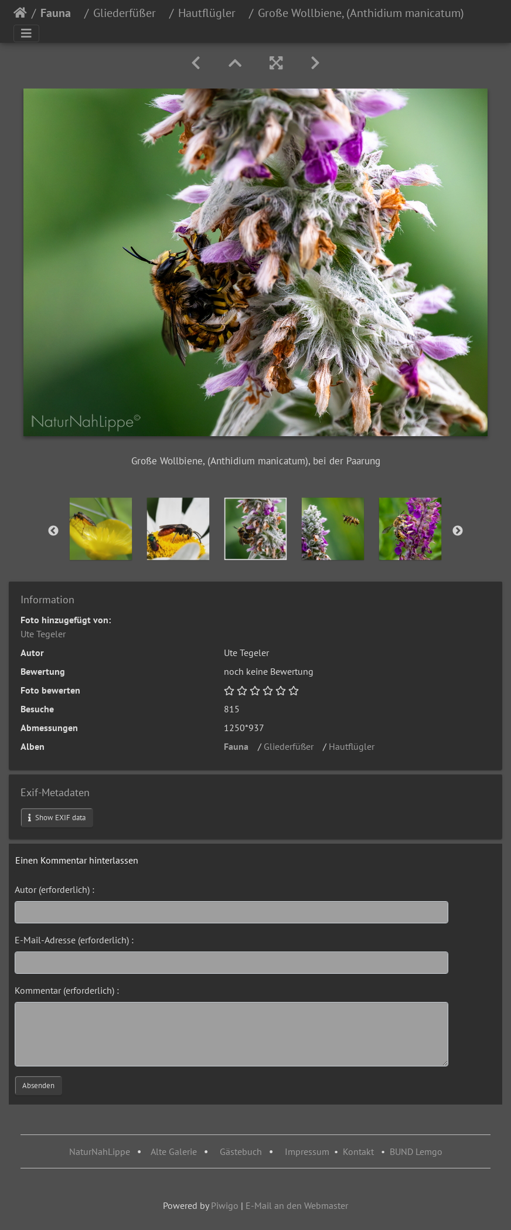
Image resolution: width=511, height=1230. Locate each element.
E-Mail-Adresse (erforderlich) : (74, 940)
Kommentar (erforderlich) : (67, 990)
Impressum (307, 1151)
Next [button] (458, 531)
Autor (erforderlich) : (54, 889)
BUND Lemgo (416, 1151)
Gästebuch (242, 1151)
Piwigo (225, 1205)
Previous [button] (53, 531)
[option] (100, 529)
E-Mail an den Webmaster (297, 1205)
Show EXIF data (57, 818)
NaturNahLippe (99, 1151)
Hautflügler (211, 13)
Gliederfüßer (129, 13)
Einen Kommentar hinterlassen (76, 860)
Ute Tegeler (43, 634)
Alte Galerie (174, 1151)
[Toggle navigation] (26, 33)
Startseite (20, 13)
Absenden (38, 1085)
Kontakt (358, 1151)
